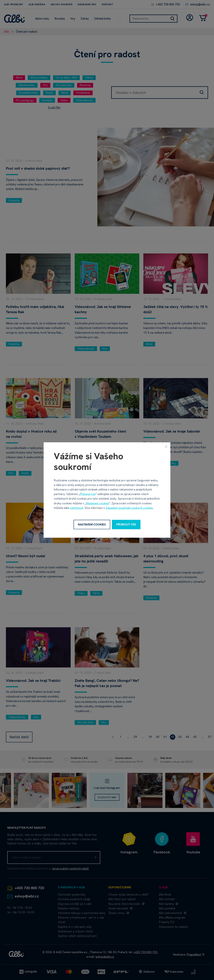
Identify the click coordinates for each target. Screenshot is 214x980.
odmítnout (76, 508)
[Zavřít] (166, 446)
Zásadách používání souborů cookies (129, 508)
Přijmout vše (88, 494)
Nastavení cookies (97, 503)
